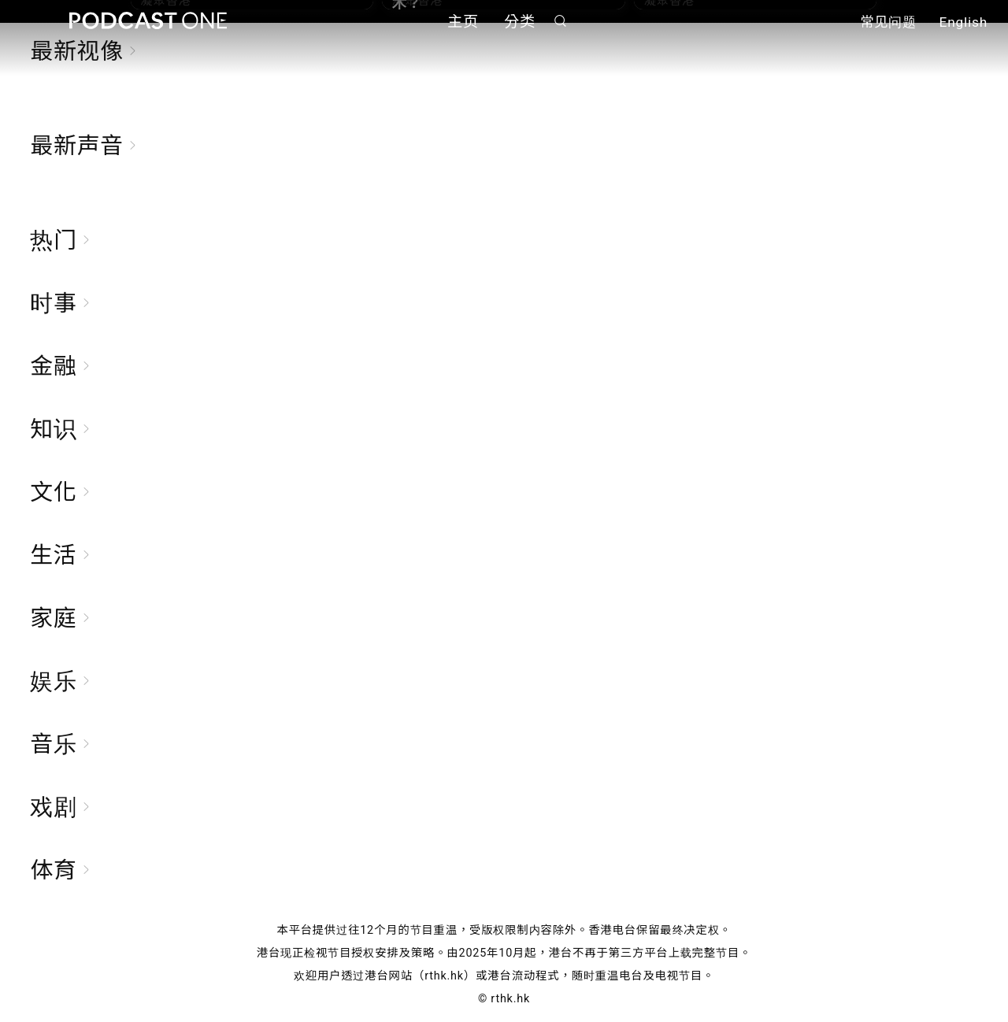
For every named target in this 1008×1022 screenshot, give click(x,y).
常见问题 (888, 22)
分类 (520, 22)
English (963, 22)
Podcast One (148, 21)
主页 (463, 22)
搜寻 (560, 21)
